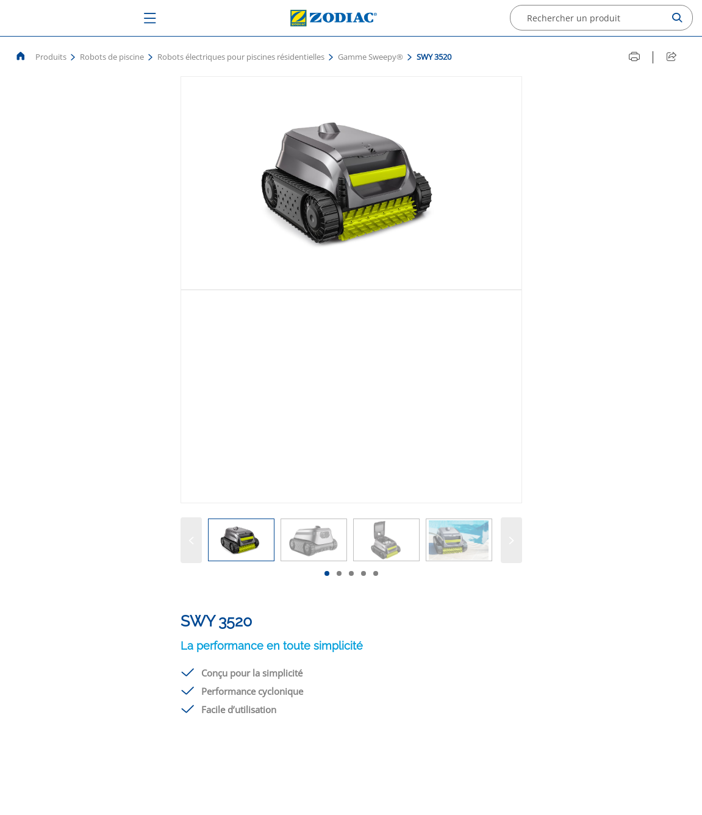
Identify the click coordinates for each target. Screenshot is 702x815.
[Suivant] (511, 540)
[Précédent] (191, 540)
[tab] (326, 573)
